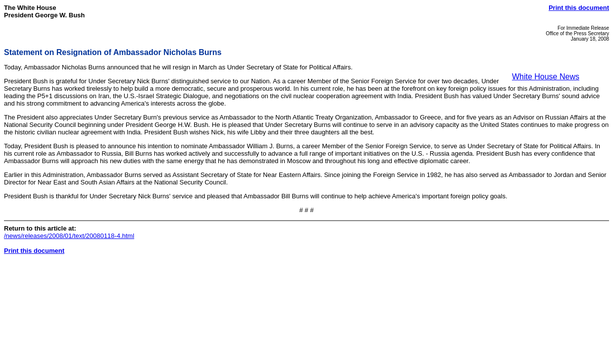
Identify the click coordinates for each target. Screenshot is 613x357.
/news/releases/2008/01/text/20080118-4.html (69, 235)
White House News (545, 76)
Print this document (579, 7)
